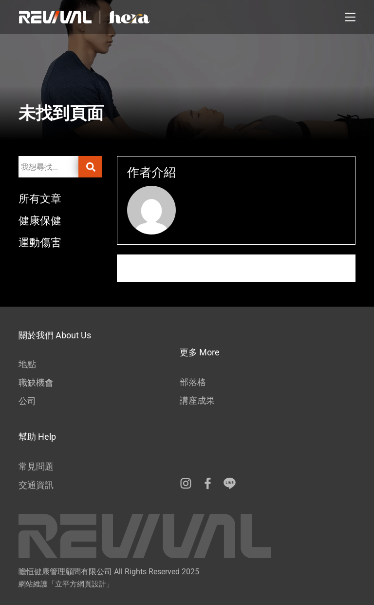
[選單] (350, 17)
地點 (27, 364)
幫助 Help (37, 436)
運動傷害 (43, 242)
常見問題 (36, 466)
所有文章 (43, 198)
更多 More (200, 352)
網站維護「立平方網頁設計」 (66, 584)
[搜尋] (90, 166)
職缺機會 (36, 382)
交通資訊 (36, 485)
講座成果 (197, 400)
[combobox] (48, 166)
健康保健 (43, 220)
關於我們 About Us (55, 335)
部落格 (193, 382)
